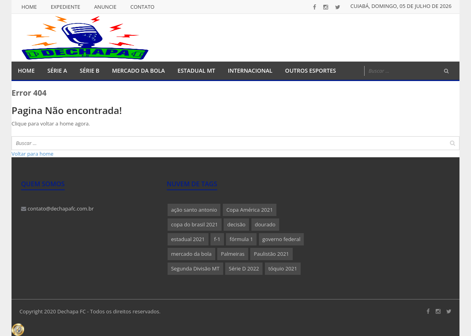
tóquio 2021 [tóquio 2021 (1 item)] (282, 268)
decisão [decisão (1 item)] (236, 224)
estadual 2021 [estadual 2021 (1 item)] (188, 239)
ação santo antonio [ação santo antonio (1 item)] (194, 209)
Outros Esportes (310, 70)
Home (29, 6)
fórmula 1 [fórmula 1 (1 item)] (241, 239)
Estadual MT (196, 70)
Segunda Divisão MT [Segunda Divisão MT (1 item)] (195, 268)
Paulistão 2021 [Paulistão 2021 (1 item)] (271, 253)
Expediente (65, 6)
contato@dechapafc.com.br (57, 208)
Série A (57, 70)
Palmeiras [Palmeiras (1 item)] (233, 253)
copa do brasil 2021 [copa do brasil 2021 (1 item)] (194, 224)
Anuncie (105, 6)
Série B (89, 70)
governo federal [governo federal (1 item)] (282, 239)
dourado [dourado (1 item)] (265, 224)
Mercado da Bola (138, 70)
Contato (142, 6)
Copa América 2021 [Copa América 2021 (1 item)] (249, 209)
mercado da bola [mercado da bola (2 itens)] (191, 253)
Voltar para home (33, 153)
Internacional (250, 70)
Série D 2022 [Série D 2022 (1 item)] (244, 268)
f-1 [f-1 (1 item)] (217, 239)
